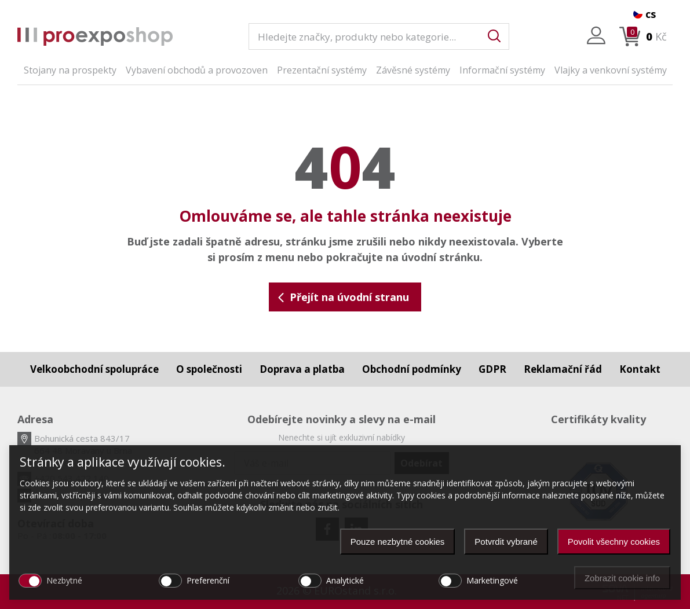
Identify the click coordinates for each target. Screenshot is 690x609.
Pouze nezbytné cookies (398, 541)
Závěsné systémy (413, 70)
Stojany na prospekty (70, 70)
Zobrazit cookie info (622, 578)
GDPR (492, 369)
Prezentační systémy (322, 70)
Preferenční (208, 580)
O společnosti (209, 369)
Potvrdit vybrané (505, 541)
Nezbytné (64, 580)
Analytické (345, 580)
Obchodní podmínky (411, 369)
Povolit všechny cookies (614, 541)
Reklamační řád (563, 369)
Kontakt (639, 369)
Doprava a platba (302, 369)
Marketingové (492, 580)
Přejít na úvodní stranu (342, 297)
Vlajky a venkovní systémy (610, 70)
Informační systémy (502, 70)
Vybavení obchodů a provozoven (197, 70)
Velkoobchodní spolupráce (94, 369)
